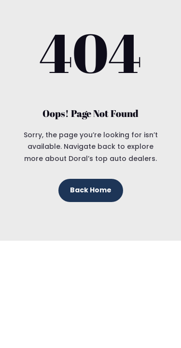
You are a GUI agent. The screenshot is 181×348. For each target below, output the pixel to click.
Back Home (90, 190)
